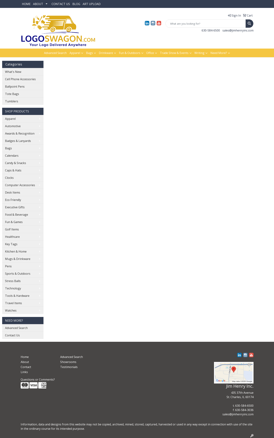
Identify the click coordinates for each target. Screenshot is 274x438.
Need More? (218, 53)
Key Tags (11, 244)
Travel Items (13, 303)
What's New (13, 72)
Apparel (75, 53)
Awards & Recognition (19, 133)
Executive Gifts (15, 207)
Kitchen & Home (16, 251)
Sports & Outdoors (17, 274)
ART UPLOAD (92, 4)
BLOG (76, 4)
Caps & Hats (13, 170)
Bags (89, 53)
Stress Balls (13, 281)
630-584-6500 (211, 30)
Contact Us (12, 335)
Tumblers (11, 101)
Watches (11, 310)
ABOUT (38, 4)
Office (150, 53)
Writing (199, 53)
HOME (26, 4)
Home (25, 357)
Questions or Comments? (38, 380)
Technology (13, 288)
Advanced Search (55, 53)
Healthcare (12, 237)
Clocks (9, 178)
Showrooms (68, 362)
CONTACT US (61, 4)
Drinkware (106, 53)
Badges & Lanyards (18, 141)
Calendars (12, 156)
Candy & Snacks (15, 163)
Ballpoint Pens (15, 86)
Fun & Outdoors (129, 53)
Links (24, 372)
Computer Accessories (20, 185)
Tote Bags (12, 94)
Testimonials (69, 367)
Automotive (13, 126)
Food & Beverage (16, 215)
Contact (26, 367)
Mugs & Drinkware (17, 259)
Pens (8, 266)
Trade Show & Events (174, 53)
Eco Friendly (13, 200)
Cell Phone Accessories (20, 79)
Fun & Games (14, 222)
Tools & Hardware (17, 296)
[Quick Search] (205, 23)
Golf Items (12, 229)
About (25, 362)
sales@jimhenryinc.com (238, 30)
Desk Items (12, 192)
